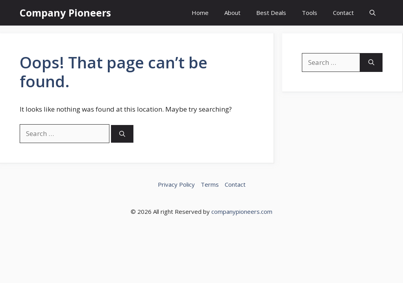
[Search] (122, 134)
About (232, 13)
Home (200, 13)
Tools (309, 13)
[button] (372, 13)
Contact (343, 13)
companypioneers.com (241, 211)
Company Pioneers (65, 12)
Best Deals (271, 13)
